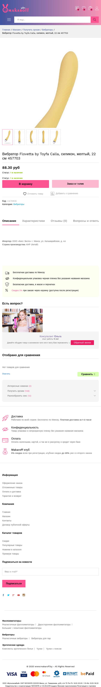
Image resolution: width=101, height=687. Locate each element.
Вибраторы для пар (41, 638)
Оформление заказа (12, 483)
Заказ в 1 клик (75, 183)
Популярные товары (12, 545)
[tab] (10, 222)
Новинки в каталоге (11, 549)
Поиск (95, 20)
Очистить (6, 374)
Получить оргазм (15, 391)
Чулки (39, 649)
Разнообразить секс (17, 396)
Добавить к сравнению (67, 193)
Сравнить (87, 374)
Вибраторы (18, 204)
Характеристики (33, 220)
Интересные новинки (17, 386)
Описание (9, 220)
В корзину (25, 183)
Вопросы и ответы (86, 220)
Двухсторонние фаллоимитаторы (54, 624)
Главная (6, 512)
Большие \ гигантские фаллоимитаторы (22, 628)
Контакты (6, 520)
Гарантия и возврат (11, 496)
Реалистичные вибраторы (15, 638)
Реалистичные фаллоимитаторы (18, 624)
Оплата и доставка (11, 491)
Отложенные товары (12, 487)
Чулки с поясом (53, 649)
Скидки (5, 541)
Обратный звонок (82, 342)
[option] (7, 137)
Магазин (6, 516)
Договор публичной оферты (16, 525)
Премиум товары (10, 554)
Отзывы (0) (59, 220)
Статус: (5, 172)
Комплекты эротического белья (17, 649)
